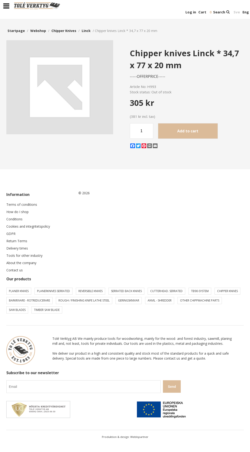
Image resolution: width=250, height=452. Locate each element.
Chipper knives (63, 30)
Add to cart (187, 131)
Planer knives (19, 291)
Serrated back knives (126, 291)
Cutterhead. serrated (166, 291)
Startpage (16, 30)
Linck (86, 30)
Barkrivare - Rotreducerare (29, 300)
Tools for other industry (24, 255)
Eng (245, 12)
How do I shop (17, 212)
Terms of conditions (21, 204)
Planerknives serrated (53, 291)
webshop (38, 30)
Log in (190, 12)
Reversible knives (90, 291)
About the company (21, 263)
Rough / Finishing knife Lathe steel (84, 300)
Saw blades (17, 310)
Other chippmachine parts (199, 300)
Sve (237, 12)
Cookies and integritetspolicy (28, 226)
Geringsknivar (128, 300)
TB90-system (200, 291)
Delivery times (17, 248)
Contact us (14, 270)
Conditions (14, 219)
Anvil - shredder (160, 300)
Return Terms (16, 241)
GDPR (10, 233)
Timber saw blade (47, 310)
